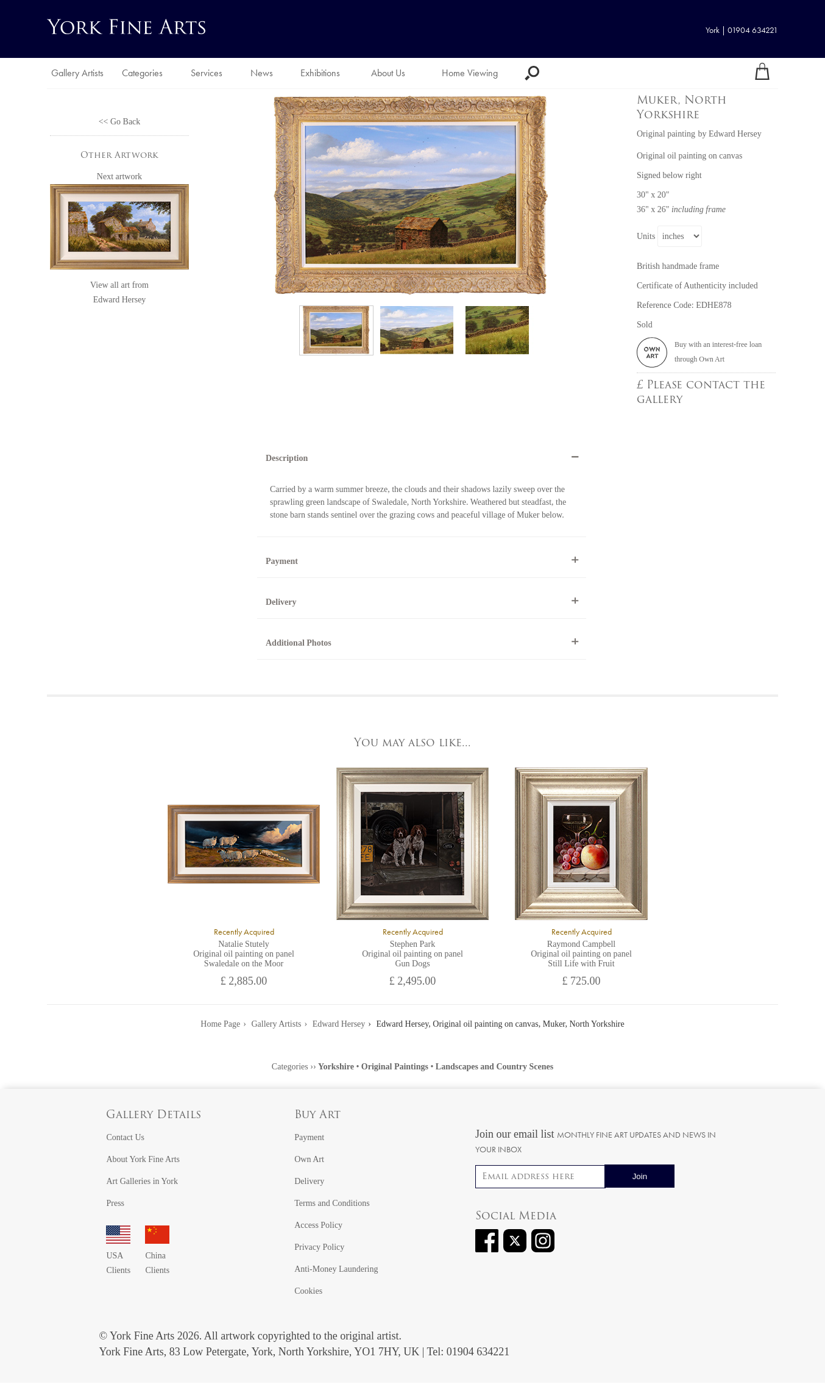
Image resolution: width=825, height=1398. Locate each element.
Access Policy (318, 1225)
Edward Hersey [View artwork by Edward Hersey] (735, 133)
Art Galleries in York (141, 1181)
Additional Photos (298, 642)
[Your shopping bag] (762, 73)
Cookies (308, 1291)
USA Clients (118, 1255)
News (261, 73)
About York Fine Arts (143, 1159)
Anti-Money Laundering (336, 1269)
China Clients (157, 1255)
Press (115, 1203)
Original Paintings (394, 1066)
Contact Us (125, 1137)
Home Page (220, 1024)
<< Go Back (120, 121)
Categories (142, 73)
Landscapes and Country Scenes (494, 1066)
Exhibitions (320, 73)
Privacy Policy (319, 1247)
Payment (282, 561)
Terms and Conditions (331, 1203)
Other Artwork (119, 155)
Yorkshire (336, 1066)
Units (646, 236)
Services (206, 73)
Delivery (281, 602)
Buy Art (317, 1115)
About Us (388, 73)
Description (287, 458)
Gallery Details (153, 1115)
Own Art (309, 1159)
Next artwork (119, 176)
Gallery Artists (77, 73)
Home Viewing (470, 73)
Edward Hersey (119, 299)
